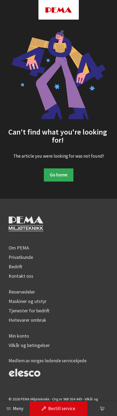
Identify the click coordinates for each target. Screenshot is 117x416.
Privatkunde (21, 257)
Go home (59, 175)
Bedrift (15, 266)
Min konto (19, 335)
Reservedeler (22, 291)
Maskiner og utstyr (28, 301)
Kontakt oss (21, 276)
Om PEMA (19, 247)
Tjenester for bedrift (29, 310)
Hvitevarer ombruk (27, 320)
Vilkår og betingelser (29, 345)
